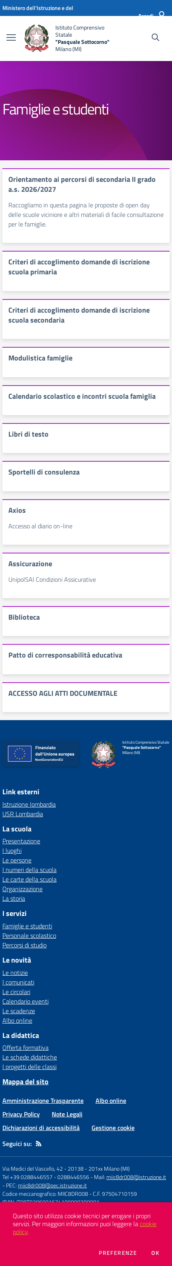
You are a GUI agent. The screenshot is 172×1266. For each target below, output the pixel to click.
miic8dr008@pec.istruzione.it (52, 1185)
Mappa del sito (25, 1081)
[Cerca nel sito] (155, 38)
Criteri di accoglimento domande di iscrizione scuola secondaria (79, 315)
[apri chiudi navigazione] (11, 38)
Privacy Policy (21, 1114)
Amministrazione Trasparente (43, 1100)
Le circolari (16, 991)
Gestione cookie (113, 1127)
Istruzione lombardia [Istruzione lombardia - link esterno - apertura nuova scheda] (29, 804)
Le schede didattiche (29, 1057)
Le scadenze (18, 1011)
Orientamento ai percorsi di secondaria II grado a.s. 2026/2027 (82, 184)
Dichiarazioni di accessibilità (41, 1127)
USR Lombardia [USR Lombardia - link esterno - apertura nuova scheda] (22, 814)
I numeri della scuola (29, 869)
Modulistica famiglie (40, 357)
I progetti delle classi (29, 1066)
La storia (13, 898)
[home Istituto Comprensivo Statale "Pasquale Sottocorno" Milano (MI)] (68, 38)
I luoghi (12, 850)
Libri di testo (28, 434)
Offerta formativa (25, 1047)
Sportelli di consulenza (44, 472)
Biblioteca (24, 617)
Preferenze (118, 1253)
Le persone (16, 860)
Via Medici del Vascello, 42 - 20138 (43, 1168)
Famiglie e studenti (27, 926)
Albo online (17, 1020)
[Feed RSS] (38, 1143)
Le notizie (15, 972)
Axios (17, 510)
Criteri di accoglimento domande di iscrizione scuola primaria (79, 266)
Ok (155, 1253)
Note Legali (67, 1114)
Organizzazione (22, 889)
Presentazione (21, 841)
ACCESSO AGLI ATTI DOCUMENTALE (62, 693)
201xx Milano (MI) (109, 1168)
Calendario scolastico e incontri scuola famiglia (82, 396)
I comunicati (18, 982)
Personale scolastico (29, 935)
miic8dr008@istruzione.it (136, 1177)
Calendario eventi (25, 1001)
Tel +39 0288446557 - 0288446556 (45, 1177)
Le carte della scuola (29, 879)
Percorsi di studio (24, 945)
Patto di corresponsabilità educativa (65, 655)
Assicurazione (30, 563)
